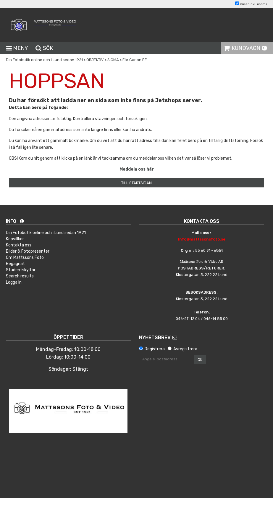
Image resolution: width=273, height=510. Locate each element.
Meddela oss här (136, 169)
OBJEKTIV (95, 60)
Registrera (155, 349)
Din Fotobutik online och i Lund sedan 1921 (44, 60)
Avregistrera (185, 349)
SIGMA (113, 60)
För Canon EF (134, 60)
